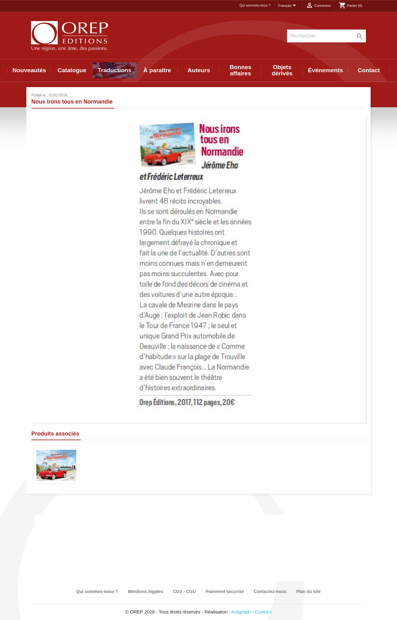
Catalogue (72, 70)
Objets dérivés (282, 70)
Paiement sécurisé (225, 591)
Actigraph (241, 611)
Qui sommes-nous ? (254, 5)
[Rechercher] (326, 35)
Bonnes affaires (240, 70)
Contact (369, 70)
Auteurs (199, 70)
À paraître (157, 70)
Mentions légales (145, 591)
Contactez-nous (270, 591)
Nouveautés (29, 70)
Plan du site (308, 591)
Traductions (115, 70)
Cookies (263, 611)
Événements (325, 70)
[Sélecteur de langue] (288, 6)
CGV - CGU (184, 591)
